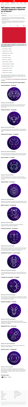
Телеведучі (2, 396)
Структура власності (3, 399)
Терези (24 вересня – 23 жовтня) (7, 61)
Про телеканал (3, 395)
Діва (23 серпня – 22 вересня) (6, 59)
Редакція (2, 392)
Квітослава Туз (5, 13)
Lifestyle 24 (2, 4)
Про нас (2, 391)
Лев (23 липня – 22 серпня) (6, 57)
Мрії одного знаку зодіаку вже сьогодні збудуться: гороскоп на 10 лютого (17, 4)
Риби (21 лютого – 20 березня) (7, 72)
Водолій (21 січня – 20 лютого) (7, 70)
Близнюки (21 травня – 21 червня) (7, 53)
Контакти (15, 396)
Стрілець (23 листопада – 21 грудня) (8, 66)
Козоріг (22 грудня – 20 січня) (7, 68)
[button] (4, 26)
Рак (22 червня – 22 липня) (6, 55)
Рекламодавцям (16, 391)
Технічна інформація (17, 395)
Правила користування (17, 392)
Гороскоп (6, 4)
